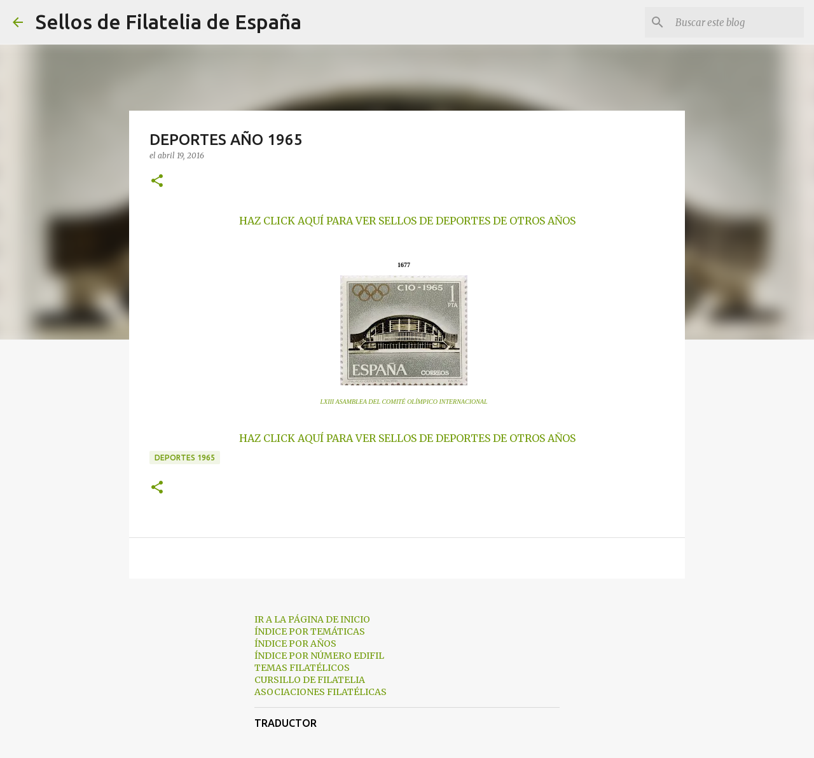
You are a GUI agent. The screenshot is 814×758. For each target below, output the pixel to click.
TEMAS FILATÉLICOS (302, 667)
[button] (157, 181)
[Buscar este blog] (737, 22)
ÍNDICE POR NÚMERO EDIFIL (319, 655)
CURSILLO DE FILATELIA (309, 680)
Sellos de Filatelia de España (168, 21)
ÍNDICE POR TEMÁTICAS (309, 631)
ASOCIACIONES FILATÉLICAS (320, 692)
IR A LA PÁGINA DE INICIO (312, 619)
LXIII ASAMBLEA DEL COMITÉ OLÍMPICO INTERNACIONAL (403, 401)
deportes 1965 (185, 457)
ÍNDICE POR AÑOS (295, 643)
